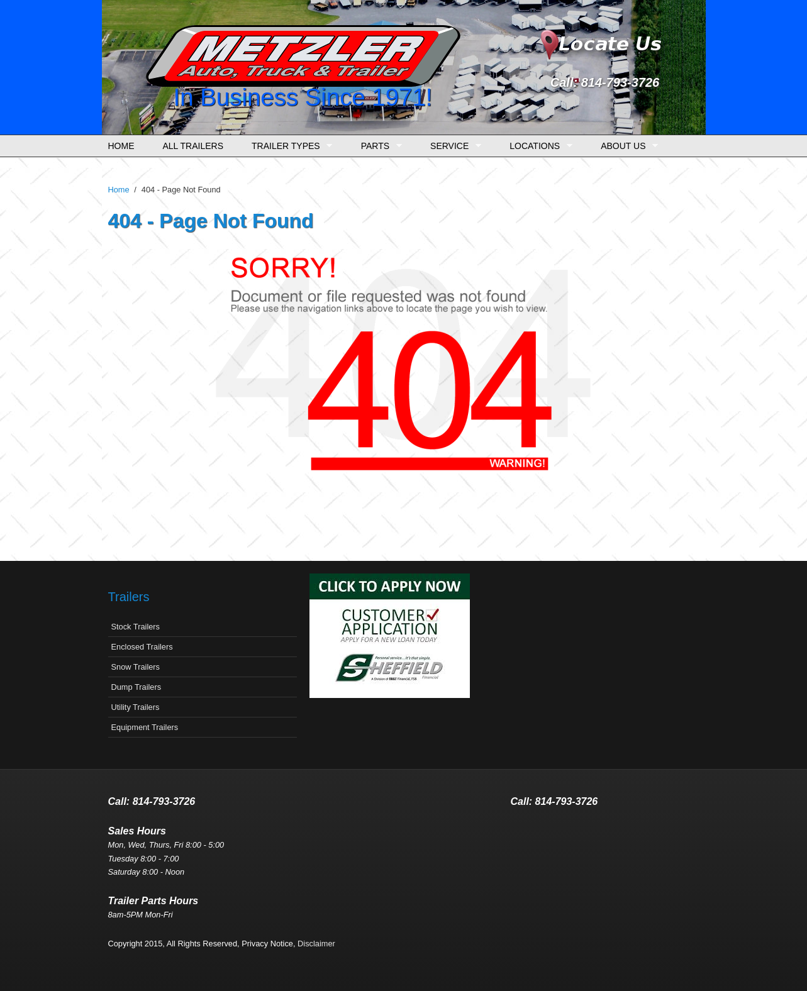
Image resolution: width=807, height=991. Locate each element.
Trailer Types (288, 146)
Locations (537, 146)
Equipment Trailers (145, 727)
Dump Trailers (136, 687)
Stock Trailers (135, 626)
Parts (378, 146)
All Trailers (193, 146)
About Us (626, 146)
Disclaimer (316, 943)
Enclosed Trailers (142, 646)
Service (452, 146)
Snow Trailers (135, 667)
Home (121, 146)
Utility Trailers (135, 707)
